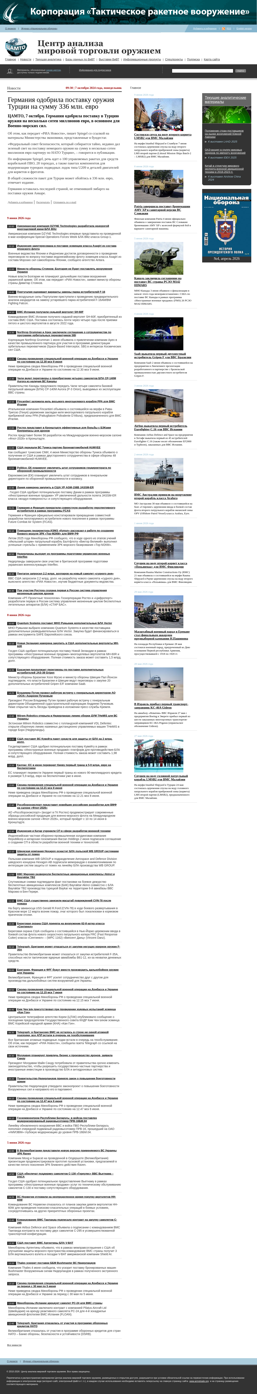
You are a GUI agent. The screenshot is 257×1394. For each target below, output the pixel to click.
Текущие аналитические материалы (225, 100)
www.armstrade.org (199, 1381)
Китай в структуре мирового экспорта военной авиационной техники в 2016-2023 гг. (224, 168)
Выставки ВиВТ (109, 59)
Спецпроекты (174, 59)
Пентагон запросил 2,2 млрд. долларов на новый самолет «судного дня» (65, 573)
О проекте (10, 28)
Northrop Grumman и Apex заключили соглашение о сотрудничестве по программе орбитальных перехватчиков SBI (64, 334)
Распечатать (43, 202)
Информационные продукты (142, 59)
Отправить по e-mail (64, 202)
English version (244, 28)
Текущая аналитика (48, 59)
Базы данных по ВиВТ (80, 59)
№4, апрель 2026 (227, 259)
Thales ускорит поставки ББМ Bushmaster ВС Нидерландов (56, 1262)
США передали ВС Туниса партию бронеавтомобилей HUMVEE (59, 447)
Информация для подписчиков (95, 70)
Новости (25, 59)
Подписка (193, 59)
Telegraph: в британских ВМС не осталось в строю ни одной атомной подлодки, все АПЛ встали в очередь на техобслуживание (63, 1034)
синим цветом (53, 70)
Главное (10, 59)
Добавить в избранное (205, 28)
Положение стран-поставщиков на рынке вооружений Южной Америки (224, 133)
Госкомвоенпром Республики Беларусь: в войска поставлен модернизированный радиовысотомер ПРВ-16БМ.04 (57, 1119)
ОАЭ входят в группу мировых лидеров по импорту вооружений (225, 151)
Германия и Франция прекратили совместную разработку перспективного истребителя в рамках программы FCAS (66, 509)
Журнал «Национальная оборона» (39, 28)
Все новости (14, 1345)
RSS (229, 28)
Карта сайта (212, 59)
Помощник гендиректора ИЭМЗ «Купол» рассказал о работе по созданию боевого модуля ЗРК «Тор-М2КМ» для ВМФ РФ (65, 532)
